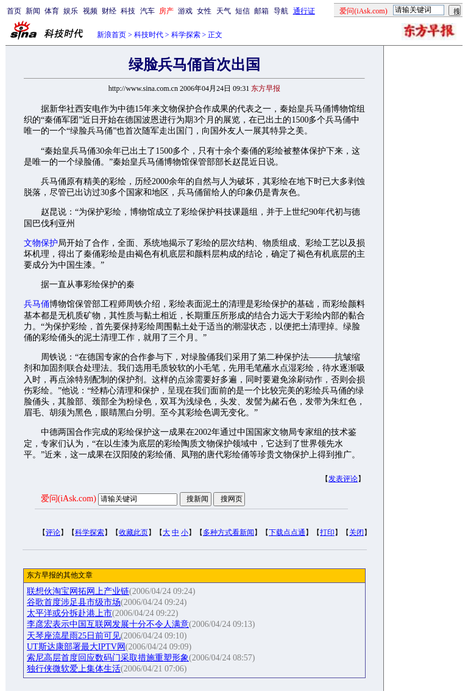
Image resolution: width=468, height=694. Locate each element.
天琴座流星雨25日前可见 (74, 635)
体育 (51, 11)
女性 (204, 11)
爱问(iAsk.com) (68, 498)
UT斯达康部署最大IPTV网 (76, 646)
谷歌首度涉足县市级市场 (74, 602)
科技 (128, 11)
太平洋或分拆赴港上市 (69, 613)
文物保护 (41, 243)
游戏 (185, 11)
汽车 (147, 11)
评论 (53, 532)
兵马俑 (36, 304)
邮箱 (261, 11)
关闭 (356, 532)
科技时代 (148, 34)
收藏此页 (133, 532)
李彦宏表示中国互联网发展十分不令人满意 (108, 624)
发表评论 (343, 478)
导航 (281, 11)
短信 (242, 11)
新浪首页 (111, 34)
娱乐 (70, 11)
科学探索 (185, 34)
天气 (223, 11)
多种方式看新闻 (228, 532)
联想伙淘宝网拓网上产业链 (78, 591)
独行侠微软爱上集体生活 (74, 668)
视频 (90, 11)
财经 (109, 11)
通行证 (304, 11)
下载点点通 (287, 532)
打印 (327, 532)
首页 (14, 11)
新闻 (33, 11)
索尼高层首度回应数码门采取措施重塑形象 (108, 657)
